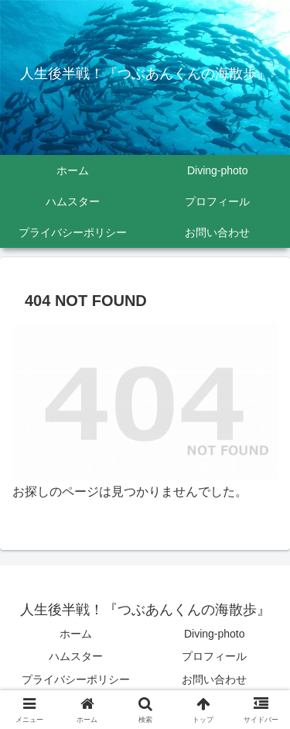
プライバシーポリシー (76, 679)
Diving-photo (214, 634)
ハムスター (76, 656)
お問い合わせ (214, 679)
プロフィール (214, 656)
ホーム (76, 634)
